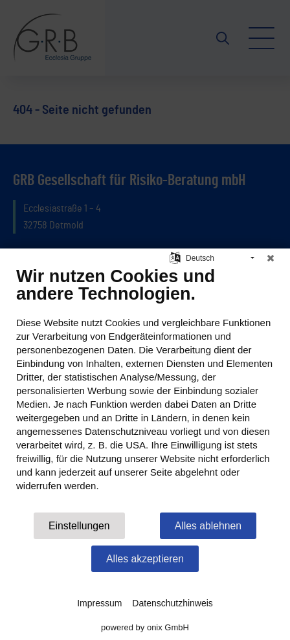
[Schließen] (270, 258)
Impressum (99, 603)
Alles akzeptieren (145, 558)
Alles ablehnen (208, 525)
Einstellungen (79, 525)
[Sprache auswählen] (175, 257)
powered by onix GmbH (145, 627)
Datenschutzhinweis (172, 603)
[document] (145, 388)
